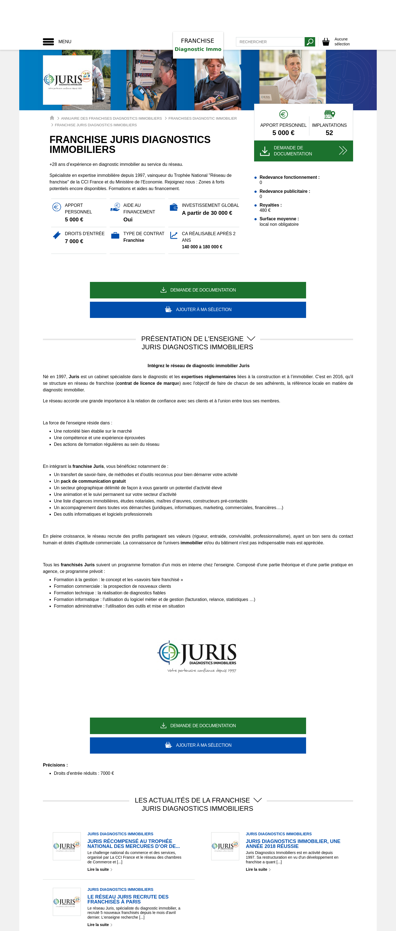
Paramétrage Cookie (144, 909)
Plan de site (271, 909)
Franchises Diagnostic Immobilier (203, 118)
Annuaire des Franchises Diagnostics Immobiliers (111, 118)
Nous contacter (214, 909)
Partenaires (244, 909)
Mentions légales (105, 909)
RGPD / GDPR (181, 909)
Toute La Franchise (158, 924)
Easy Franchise (242, 924)
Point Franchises (202, 924)
